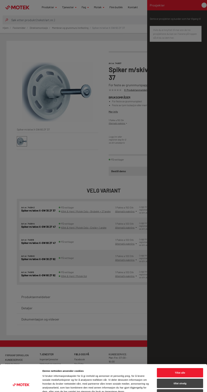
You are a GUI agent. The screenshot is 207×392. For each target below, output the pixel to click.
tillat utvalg (180, 360)
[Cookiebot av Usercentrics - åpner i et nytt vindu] (21, 385)
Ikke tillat (180, 370)
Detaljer (172, 385)
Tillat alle (180, 349)
